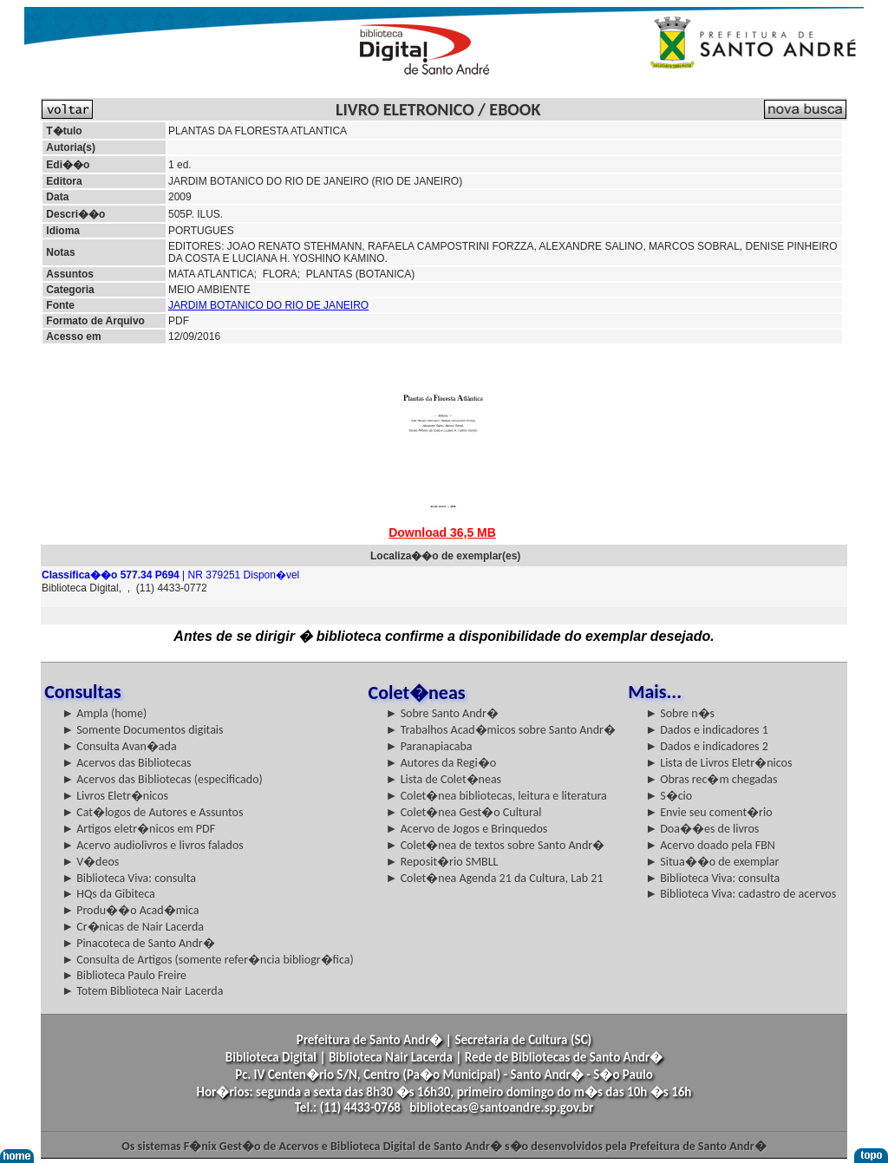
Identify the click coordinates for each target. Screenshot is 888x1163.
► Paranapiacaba (429, 746)
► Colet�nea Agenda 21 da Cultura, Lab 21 (495, 878)
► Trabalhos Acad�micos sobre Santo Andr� (501, 729)
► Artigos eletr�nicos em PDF (138, 828)
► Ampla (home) (104, 713)
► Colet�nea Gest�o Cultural (464, 812)
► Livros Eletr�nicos (115, 795)
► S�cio (668, 795)
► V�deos (90, 861)
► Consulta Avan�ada (119, 746)
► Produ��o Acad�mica (130, 910)
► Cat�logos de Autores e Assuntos (152, 812)
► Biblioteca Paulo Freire (124, 975)
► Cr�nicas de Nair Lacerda (133, 926)
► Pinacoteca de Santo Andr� (138, 943)
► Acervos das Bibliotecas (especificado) (162, 779)
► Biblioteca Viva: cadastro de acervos (740, 893)
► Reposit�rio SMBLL (442, 861)
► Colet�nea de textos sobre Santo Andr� (495, 845)
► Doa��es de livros (702, 828)
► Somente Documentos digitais (142, 729)
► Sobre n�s (680, 713)
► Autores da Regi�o (441, 762)
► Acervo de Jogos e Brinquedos (467, 828)
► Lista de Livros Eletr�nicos (718, 762)
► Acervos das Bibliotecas (126, 762)
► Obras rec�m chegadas (711, 779)
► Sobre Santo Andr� (442, 713)
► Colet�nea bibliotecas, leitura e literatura (496, 795)
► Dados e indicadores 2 (706, 746)
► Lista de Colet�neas (443, 779)
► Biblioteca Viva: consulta (129, 878)
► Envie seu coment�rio (708, 812)
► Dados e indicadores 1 (706, 729)
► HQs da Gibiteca (108, 893)
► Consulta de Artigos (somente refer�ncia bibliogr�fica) (208, 959)
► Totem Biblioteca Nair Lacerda (142, 990)
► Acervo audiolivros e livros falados (153, 845)
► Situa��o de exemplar (712, 861)
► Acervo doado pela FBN (710, 845)
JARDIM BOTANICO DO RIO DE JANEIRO (268, 305)
